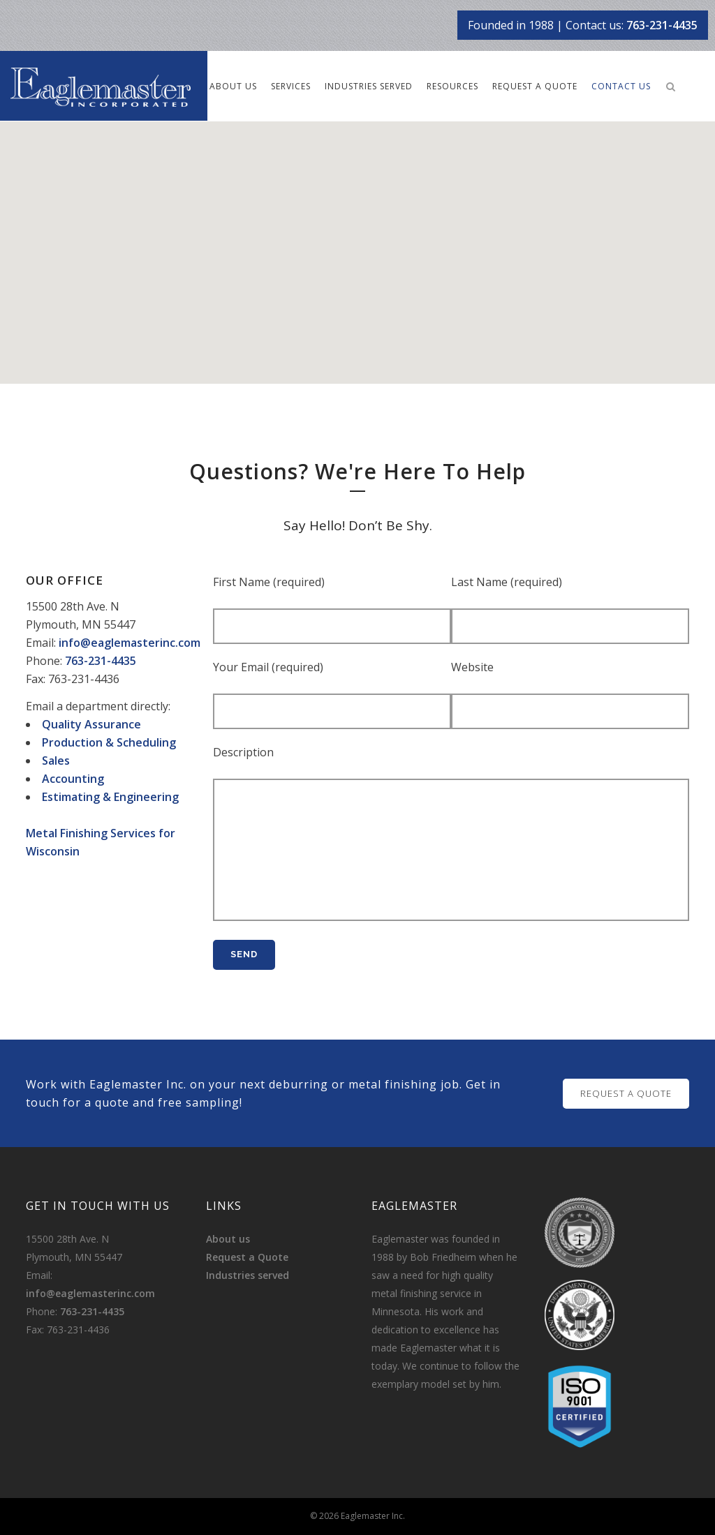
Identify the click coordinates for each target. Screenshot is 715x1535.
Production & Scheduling (109, 742)
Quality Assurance (91, 724)
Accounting (73, 778)
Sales (56, 760)
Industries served (247, 1275)
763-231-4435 (662, 25)
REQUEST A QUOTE (626, 1093)
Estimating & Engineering (110, 796)
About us (228, 1238)
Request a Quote (247, 1257)
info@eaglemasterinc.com (129, 642)
